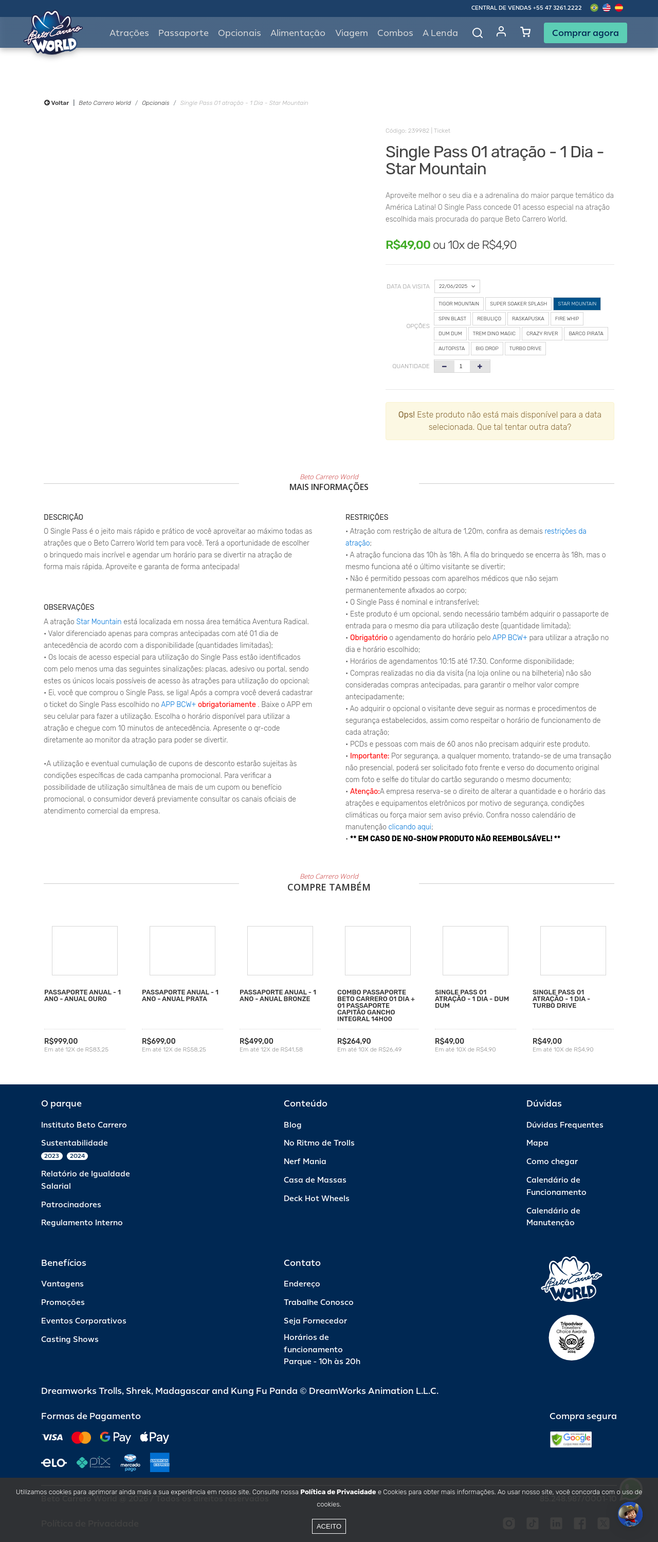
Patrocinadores (71, 1205)
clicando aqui (410, 827)
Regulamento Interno (82, 1223)
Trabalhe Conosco (319, 1303)
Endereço (302, 1284)
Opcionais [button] (239, 33)
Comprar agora (585, 33)
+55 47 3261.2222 (557, 8)
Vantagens (62, 1284)
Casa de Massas (315, 1180)
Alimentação (297, 33)
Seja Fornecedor (315, 1321)
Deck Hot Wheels (317, 1199)
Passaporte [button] (183, 33)
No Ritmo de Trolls (319, 1143)
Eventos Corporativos (83, 1321)
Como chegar (552, 1162)
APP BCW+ (178, 704)
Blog (293, 1125)
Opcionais (155, 102)
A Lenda (440, 33)
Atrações (129, 33)
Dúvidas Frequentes (565, 1125)
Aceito (329, 1526)
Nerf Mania (305, 1162)
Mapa (537, 1143)
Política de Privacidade (338, 1492)
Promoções (63, 1303)
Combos (395, 33)
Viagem (351, 33)
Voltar (56, 102)
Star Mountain (99, 622)
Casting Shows (70, 1340)
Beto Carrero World (105, 102)
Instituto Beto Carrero (84, 1125)
